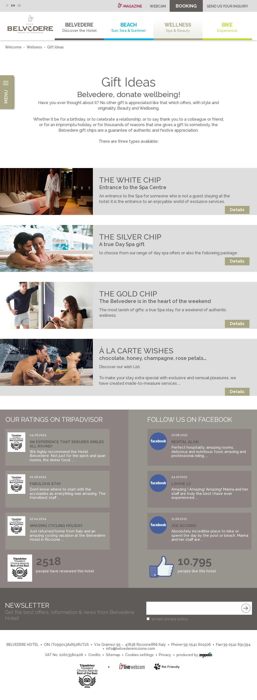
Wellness (178, 27)
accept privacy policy (169, 619)
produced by (194, 654)
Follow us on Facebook (189, 419)
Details (237, 209)
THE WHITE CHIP (130, 180)
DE (19, 5)
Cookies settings (139, 655)
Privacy (165, 655)
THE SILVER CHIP (130, 236)
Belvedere (79, 27)
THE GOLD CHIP (128, 293)
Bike (227, 27)
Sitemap (113, 655)
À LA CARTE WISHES (136, 350)
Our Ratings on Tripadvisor (54, 419)
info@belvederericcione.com (130, 649)
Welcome (13, 47)
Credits (94, 655)
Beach (128, 27)
